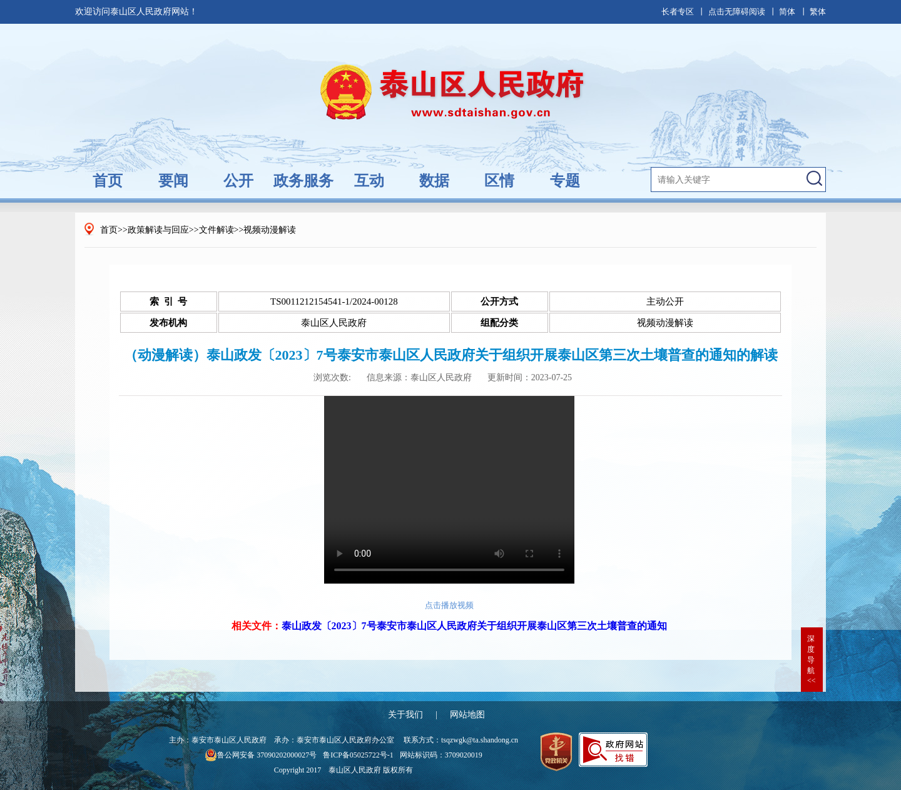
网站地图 (467, 714)
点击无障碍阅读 (736, 11)
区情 (499, 181)
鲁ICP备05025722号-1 (358, 755)
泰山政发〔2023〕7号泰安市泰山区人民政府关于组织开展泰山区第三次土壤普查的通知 (474, 625)
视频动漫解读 (269, 230)
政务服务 (303, 181)
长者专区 (677, 11)
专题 (565, 181)
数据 (434, 181)
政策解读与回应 (158, 230)
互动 (369, 181)
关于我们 (405, 714)
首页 (108, 181)
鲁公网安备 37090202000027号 (261, 755)
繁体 (818, 11)
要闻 (173, 181)
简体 (787, 11)
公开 (238, 181)
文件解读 (216, 230)
